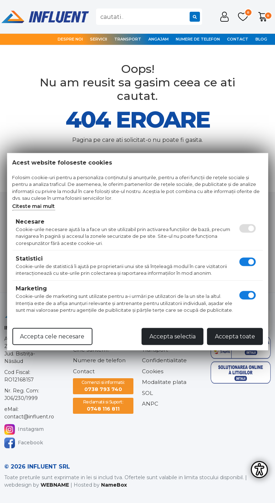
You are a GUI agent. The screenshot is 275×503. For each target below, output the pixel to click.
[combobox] (149, 17)
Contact (237, 39)
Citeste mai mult (33, 206)
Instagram (24, 429)
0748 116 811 (103, 405)
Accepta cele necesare (52, 336)
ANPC (150, 403)
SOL (147, 393)
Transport (127, 39)
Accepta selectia (172, 336)
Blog (261, 39)
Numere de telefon (198, 39)
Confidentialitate (164, 360)
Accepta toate (235, 336)
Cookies (152, 371)
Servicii (98, 39)
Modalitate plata (164, 382)
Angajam (158, 39)
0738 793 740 (103, 385)
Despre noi (70, 39)
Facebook (23, 443)
